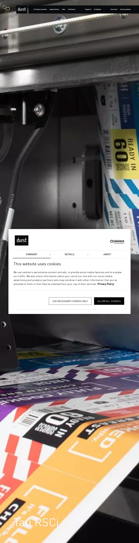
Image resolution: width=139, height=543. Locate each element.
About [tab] (107, 254)
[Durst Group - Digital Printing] (21, 9)
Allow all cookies (109, 301)
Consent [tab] (31, 254)
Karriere (114, 9)
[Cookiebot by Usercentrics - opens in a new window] (112, 242)
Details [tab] (70, 254)
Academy (97, 9)
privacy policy (106, 284)
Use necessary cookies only (70, 301)
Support (88, 9)
